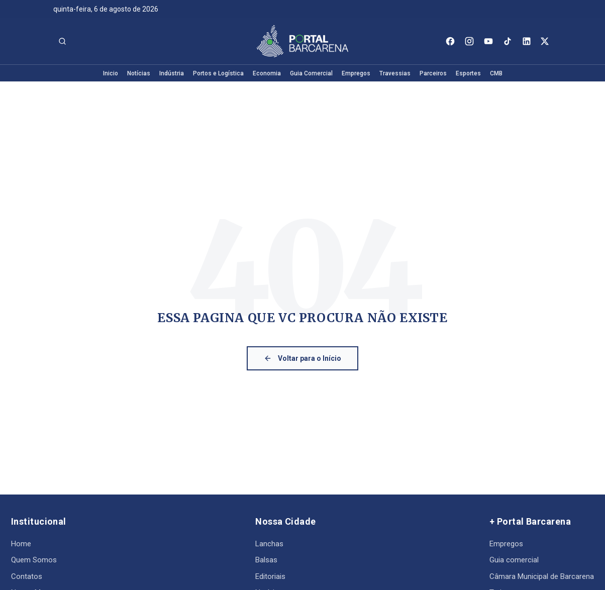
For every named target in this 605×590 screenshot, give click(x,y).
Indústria (171, 73)
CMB (496, 73)
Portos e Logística (218, 73)
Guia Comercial (311, 73)
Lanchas (269, 543)
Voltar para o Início (302, 358)
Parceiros (433, 73)
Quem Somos (34, 559)
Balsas (266, 559)
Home (21, 543)
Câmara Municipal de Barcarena (541, 576)
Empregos (356, 73)
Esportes (468, 73)
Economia (267, 73)
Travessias (395, 73)
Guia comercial (514, 559)
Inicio (110, 73)
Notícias (138, 73)
